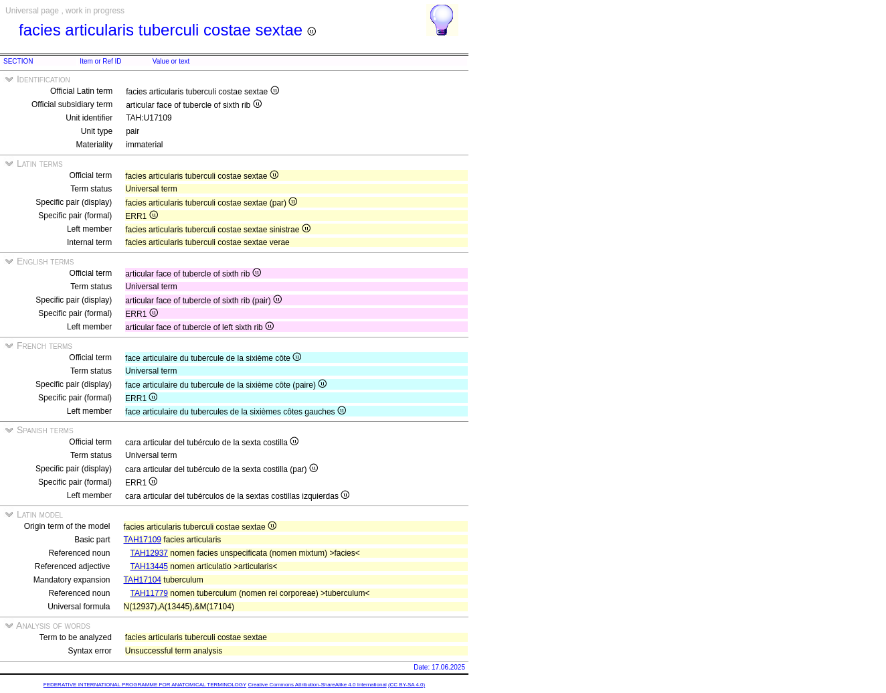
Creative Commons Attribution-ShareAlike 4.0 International (317, 685)
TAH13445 (149, 566)
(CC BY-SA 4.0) (406, 685)
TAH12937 (149, 553)
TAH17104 (142, 580)
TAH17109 (142, 539)
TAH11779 (149, 593)
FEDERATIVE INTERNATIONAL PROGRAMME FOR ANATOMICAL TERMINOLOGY (144, 685)
